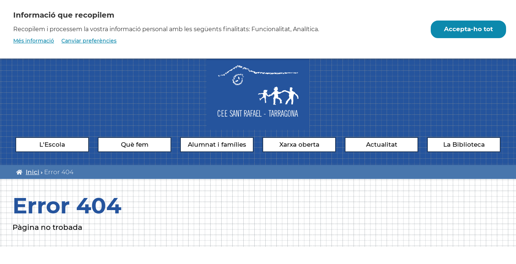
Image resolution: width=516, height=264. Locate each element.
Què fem (134, 144)
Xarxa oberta (299, 144)
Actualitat (381, 144)
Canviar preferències (89, 41)
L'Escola (52, 144)
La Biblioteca (464, 144)
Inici (32, 172)
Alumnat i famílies (217, 144)
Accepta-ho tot (468, 29)
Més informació (33, 41)
